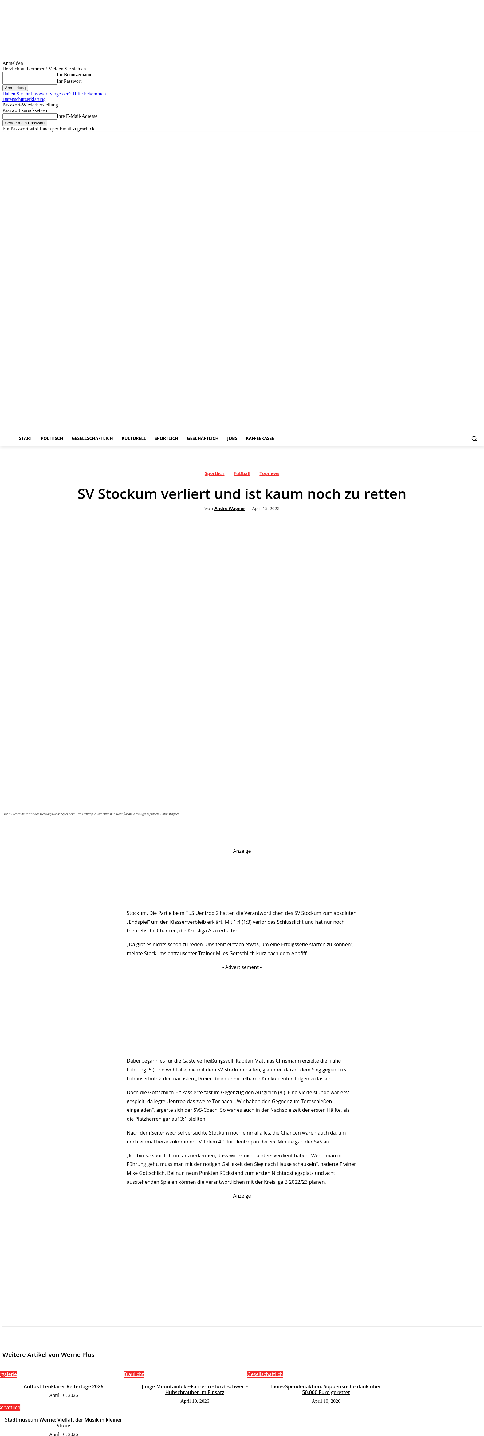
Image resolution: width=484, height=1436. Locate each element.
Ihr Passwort (69, 81)
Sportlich (214, 474)
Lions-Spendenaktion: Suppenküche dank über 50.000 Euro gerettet (326, 1389)
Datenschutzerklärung (23, 99)
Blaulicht (134, 1374)
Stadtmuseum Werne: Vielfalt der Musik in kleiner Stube (63, 1422)
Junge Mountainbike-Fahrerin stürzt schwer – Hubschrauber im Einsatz (195, 1389)
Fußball (242, 474)
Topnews (269, 474)
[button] (474, 438)
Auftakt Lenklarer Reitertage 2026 (63, 1386)
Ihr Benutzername (74, 74)
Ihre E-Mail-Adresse (77, 116)
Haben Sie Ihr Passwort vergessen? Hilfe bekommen (54, 93)
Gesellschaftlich (265, 1374)
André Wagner (229, 508)
